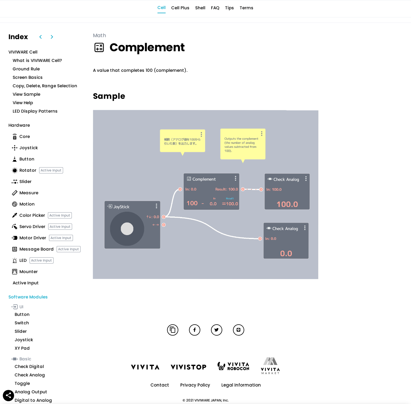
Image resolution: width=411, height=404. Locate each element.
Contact (159, 385)
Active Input (51, 170)
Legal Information (241, 385)
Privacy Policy (195, 385)
